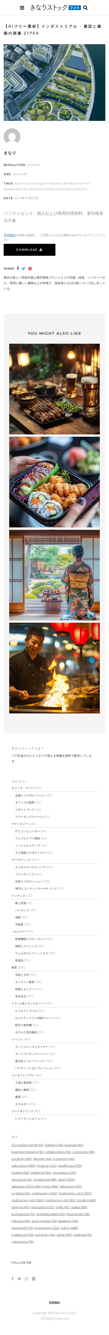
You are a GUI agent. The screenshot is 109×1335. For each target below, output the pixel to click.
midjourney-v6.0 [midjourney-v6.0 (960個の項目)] (27, 1200)
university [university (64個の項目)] (45, 1234)
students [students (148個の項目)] (68, 1221)
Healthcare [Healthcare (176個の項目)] (70, 1165)
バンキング (22, 910)
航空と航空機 (23, 1025)
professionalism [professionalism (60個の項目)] (50, 1214)
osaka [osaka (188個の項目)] (79, 1207)
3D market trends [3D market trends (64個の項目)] (27, 1145)
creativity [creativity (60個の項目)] (21, 1158)
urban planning (57, 189)
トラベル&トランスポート (27, 1003)
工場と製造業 (23, 1082)
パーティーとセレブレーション (34, 1068)
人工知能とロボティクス (30, 852)
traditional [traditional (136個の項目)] (22, 1234)
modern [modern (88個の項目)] (86, 1200)
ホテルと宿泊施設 (26, 1032)
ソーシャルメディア (27, 845)
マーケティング (21, 859)
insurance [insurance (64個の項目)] (21, 1179)
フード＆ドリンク (22, 1111)
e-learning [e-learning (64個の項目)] (64, 1158)
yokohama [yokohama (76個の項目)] (22, 1241)
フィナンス (18, 895)
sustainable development (24, 189)
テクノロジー (19, 824)
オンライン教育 (24, 982)
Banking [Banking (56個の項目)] (54, 1145)
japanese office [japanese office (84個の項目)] (26, 1186)
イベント (17, 1039)
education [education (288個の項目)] (23, 1165)
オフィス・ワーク (22, 788)
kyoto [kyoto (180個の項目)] (50, 1186)
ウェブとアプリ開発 (27, 838)
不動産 (19, 924)
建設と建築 (22, 1089)
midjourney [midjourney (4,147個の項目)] (44, 1193)
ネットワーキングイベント (31, 1054)
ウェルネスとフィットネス (31, 953)
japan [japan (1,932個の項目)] (66, 1179)
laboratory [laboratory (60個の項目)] (71, 1186)
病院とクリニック (26, 946)
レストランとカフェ (27, 1118)
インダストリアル (22, 1075)
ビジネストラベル (26, 1010)
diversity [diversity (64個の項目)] (42, 1158)
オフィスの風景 (24, 802)
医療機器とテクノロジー (30, 939)
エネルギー (22, 1104)
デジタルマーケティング (30, 867)
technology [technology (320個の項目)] (47, 1228)
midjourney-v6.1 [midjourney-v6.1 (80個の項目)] (60, 1200)
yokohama (79, 189)
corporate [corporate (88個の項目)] (83, 1152)
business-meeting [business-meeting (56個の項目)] (27, 1152)
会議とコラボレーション (30, 795)
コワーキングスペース (29, 816)
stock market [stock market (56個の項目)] (44, 1221)
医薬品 (19, 960)
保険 (18, 917)
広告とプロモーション (29, 881)
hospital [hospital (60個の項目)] (20, 1172)
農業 (18, 1097)
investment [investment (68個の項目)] (44, 1179)
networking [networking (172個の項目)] (42, 1207)
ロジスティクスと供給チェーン (34, 1018)
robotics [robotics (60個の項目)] (20, 1221)
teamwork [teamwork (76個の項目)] (22, 1228)
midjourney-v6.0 (78, 183)
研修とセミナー (24, 989)
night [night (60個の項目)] (63, 1207)
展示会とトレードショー (30, 1061)
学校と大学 (22, 975)
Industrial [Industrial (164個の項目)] (41, 1172)
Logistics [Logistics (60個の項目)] (20, 1193)
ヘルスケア (18, 931)
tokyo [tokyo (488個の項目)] (69, 1228)
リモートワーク (24, 809)
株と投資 (20, 903)
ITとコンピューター (27, 831)
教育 (14, 967)
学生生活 (20, 996)
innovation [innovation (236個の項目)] (64, 1172)
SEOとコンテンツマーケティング (36, 888)
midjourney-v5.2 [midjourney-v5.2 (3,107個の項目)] (75, 1193)
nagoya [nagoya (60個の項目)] (20, 1207)
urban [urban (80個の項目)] (64, 1234)
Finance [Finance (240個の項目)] (47, 1165)
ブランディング (24, 874)
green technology (29, 183)
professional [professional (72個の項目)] (23, 1214)
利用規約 (10, 235)
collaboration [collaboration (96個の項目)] (58, 1152)
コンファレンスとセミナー (31, 1046)
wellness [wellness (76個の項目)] (82, 1234)
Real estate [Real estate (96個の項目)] (78, 1214)
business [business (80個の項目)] (74, 1145)
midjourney (54, 183)
